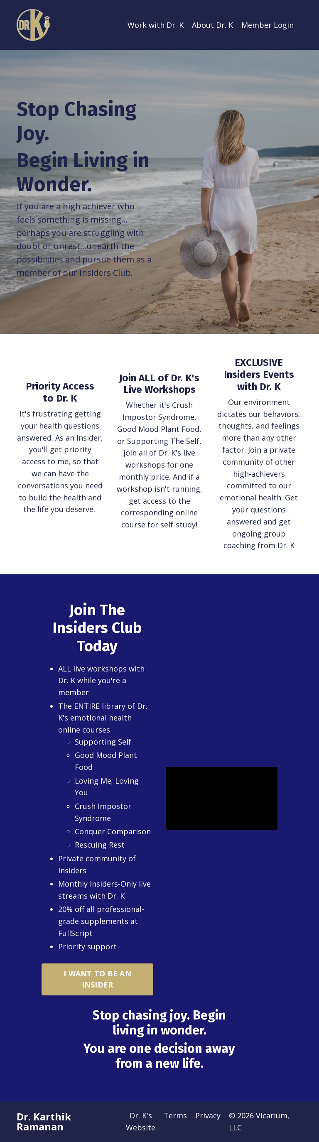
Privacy (208, 1115)
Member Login (267, 25)
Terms (175, 1115)
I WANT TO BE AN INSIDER (97, 979)
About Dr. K (212, 25)
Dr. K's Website (140, 1121)
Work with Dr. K (156, 25)
